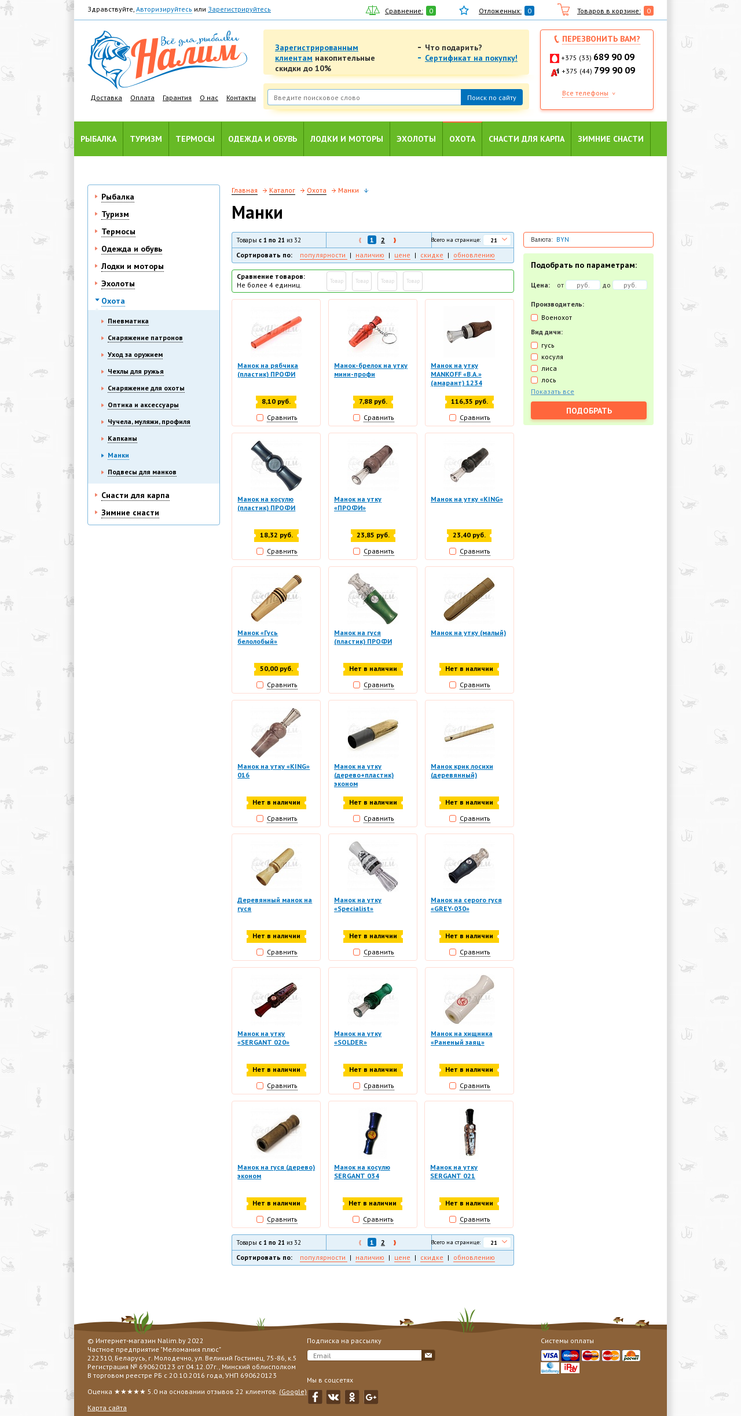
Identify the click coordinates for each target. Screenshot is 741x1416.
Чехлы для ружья (136, 371)
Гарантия (177, 97)
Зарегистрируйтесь (239, 9)
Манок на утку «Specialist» (357, 906)
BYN (562, 239)
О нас (209, 97)
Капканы (122, 438)
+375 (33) (597, 57)
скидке (431, 254)
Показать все (552, 391)
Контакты (241, 97)
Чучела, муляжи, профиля (149, 421)
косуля (552, 356)
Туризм (146, 139)
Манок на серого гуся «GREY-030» (466, 906)
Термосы (195, 139)
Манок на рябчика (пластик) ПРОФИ (267, 369)
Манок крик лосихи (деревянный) (462, 772)
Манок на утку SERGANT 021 (454, 1174)
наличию (369, 254)
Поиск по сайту (491, 97)
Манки (118, 455)
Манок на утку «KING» (467, 499)
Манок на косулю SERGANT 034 (362, 1174)
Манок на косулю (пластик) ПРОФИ (266, 503)
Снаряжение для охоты (146, 388)
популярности (323, 254)
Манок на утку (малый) (468, 633)
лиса (549, 368)
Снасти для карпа (526, 139)
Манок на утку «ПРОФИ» (357, 503)
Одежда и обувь (262, 139)
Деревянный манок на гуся (274, 906)
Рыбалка (98, 139)
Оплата (142, 97)
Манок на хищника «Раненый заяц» (462, 1040)
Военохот (556, 317)
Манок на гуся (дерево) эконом (276, 1174)
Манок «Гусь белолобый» (257, 638)
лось (548, 379)
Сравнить (282, 417)
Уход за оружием (135, 354)
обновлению (474, 254)
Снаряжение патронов (145, 337)
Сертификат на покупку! (471, 58)
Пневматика (128, 320)
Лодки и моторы (346, 139)
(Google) (293, 1391)
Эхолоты (416, 139)
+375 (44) (598, 71)
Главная (245, 190)
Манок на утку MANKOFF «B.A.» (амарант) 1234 (456, 374)
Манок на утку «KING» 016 (273, 772)
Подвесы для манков (142, 471)
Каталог (282, 190)
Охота (462, 139)
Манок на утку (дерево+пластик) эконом (364, 777)
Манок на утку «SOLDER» (357, 1040)
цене (402, 254)
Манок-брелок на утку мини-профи (371, 369)
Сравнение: (404, 10)
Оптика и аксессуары (143, 404)
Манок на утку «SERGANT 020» (263, 1040)
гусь (548, 345)
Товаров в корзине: (609, 10)
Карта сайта (107, 1407)
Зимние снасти (611, 139)
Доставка (106, 97)
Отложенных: (500, 10)
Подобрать (589, 410)
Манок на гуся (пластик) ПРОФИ (363, 638)
